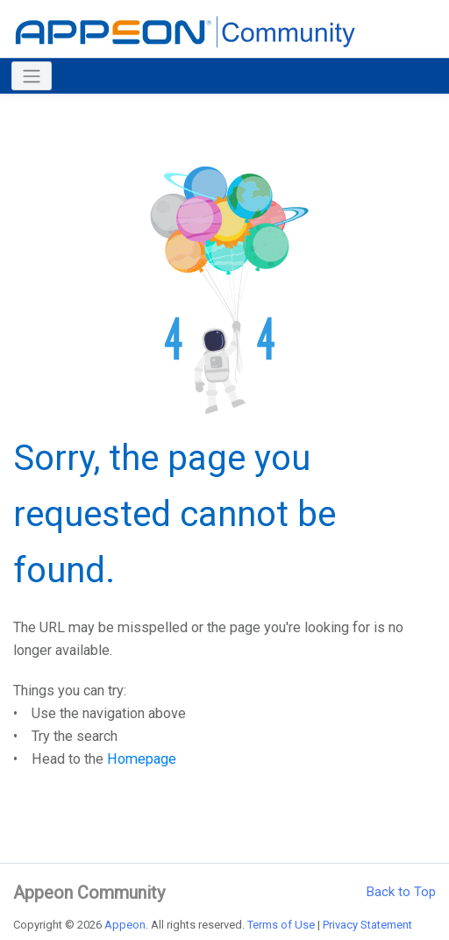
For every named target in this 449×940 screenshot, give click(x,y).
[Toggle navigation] (31, 75)
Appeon (125, 924)
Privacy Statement (367, 924)
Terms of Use (281, 924)
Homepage (141, 759)
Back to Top (401, 892)
